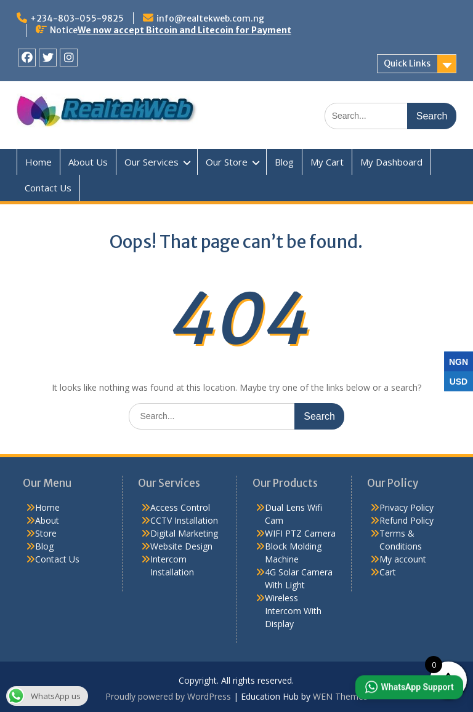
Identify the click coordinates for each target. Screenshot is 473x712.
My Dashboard (391, 162)
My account (402, 559)
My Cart (327, 162)
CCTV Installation (184, 520)
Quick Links (407, 63)
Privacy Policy (406, 507)
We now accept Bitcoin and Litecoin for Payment (184, 30)
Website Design (181, 546)
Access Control (180, 507)
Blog (284, 162)
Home (38, 162)
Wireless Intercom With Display (293, 611)
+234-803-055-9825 (77, 18)
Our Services (151, 162)
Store (46, 533)
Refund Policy (406, 520)
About (47, 520)
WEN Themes (340, 696)
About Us (88, 162)
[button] (409, 687)
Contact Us (48, 188)
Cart (387, 572)
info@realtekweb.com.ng (210, 18)
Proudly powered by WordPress (168, 696)
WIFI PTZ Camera (300, 533)
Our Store (227, 162)
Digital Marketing (184, 533)
